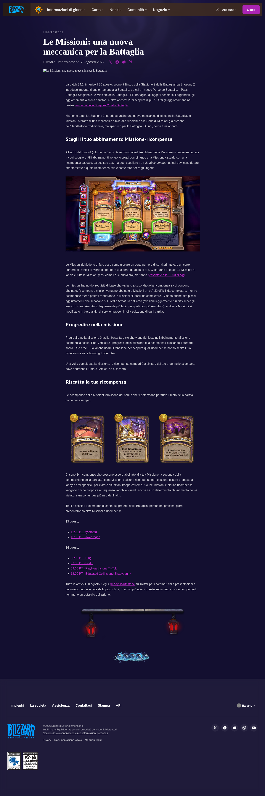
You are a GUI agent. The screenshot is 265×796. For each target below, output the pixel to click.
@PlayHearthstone (122, 584)
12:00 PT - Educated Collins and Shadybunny (101, 573)
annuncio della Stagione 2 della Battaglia (101, 105)
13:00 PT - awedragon (85, 537)
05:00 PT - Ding (81, 558)
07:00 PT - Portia (82, 563)
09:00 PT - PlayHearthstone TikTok (94, 568)
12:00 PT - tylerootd (84, 532)
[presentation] (16, 9)
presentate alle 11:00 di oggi (166, 275)
